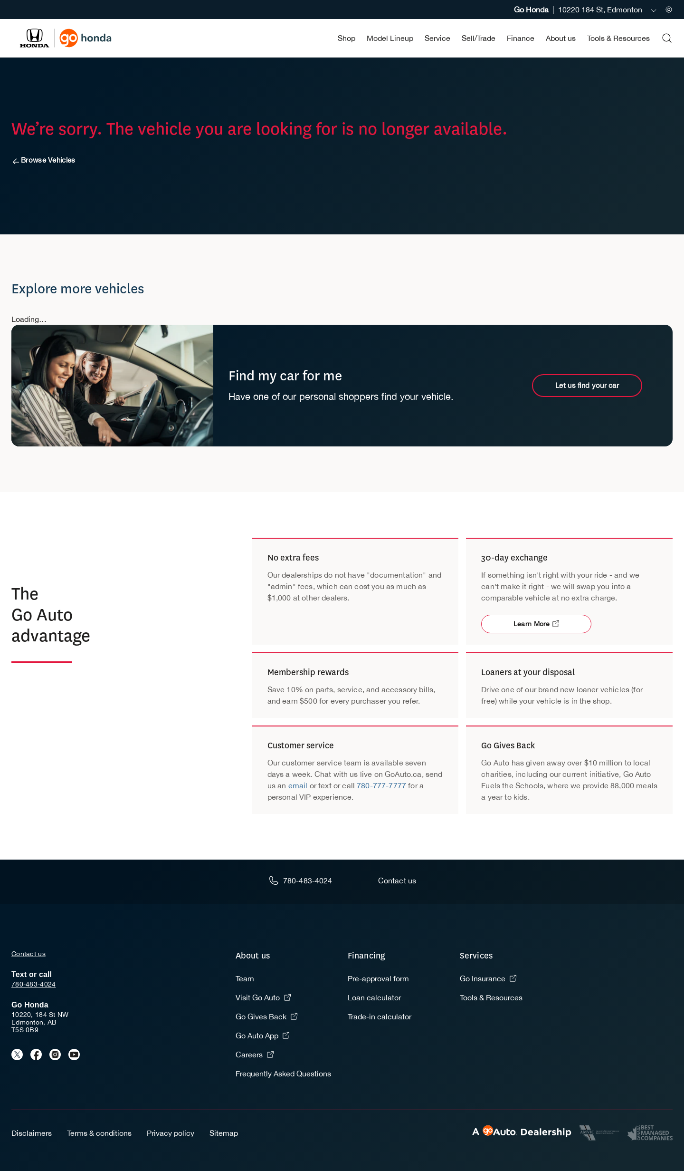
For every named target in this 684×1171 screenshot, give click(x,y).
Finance (520, 38)
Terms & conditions (99, 1133)
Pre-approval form (378, 978)
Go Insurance (488, 978)
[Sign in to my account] (669, 9)
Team (245, 978)
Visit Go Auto (263, 997)
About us (561, 38)
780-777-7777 (381, 785)
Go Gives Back (267, 1016)
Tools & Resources (618, 38)
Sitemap (223, 1133)
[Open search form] (667, 38)
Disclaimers (31, 1133)
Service (437, 38)
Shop (346, 38)
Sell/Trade (478, 38)
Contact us (28, 954)
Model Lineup (390, 38)
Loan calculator (374, 997)
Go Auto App (263, 1035)
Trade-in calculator (379, 1016)
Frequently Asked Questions (283, 1073)
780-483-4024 (33, 984)
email (298, 785)
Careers (255, 1054)
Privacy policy (170, 1133)
